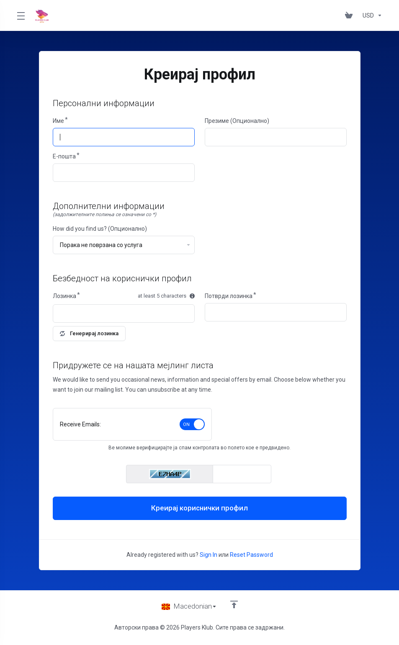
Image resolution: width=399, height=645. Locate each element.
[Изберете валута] (370, 15)
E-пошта (64, 156)
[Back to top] (234, 604)
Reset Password (251, 554)
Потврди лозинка (228, 296)
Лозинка (64, 296)
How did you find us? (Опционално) (100, 228)
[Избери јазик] (189, 606)
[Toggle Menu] (20, 15)
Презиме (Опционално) (237, 120)
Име (58, 120)
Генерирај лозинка (89, 333)
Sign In (208, 554)
